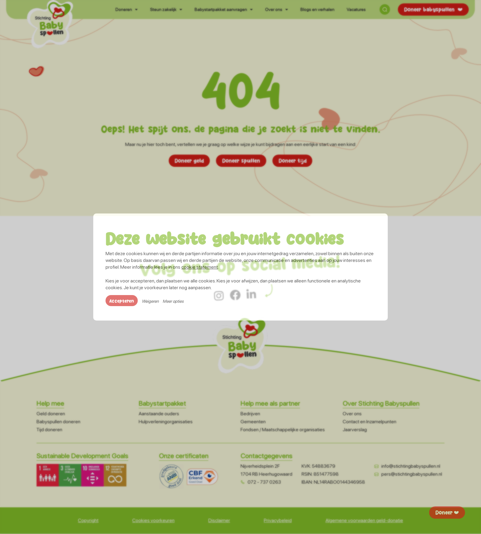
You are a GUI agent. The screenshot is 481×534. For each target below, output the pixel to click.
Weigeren (150, 301)
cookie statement (199, 267)
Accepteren (121, 301)
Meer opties (173, 301)
